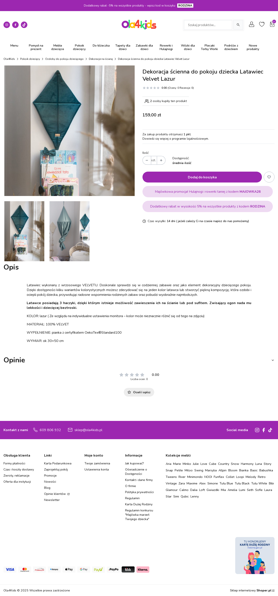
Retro (262, 477)
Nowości (50, 482)
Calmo (184, 490)
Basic (254, 470)
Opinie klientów (55, 494)
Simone (212, 483)
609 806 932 (50, 430)
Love (203, 464)
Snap (169, 470)
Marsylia (211, 470)
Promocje (50, 476)
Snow (235, 464)
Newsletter (52, 500)
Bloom (232, 470)
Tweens (171, 477)
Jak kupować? (134, 463)
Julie (196, 464)
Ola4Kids (9, 59)
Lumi (242, 490)
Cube (212, 464)
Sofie (259, 490)
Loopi (240, 477)
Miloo (189, 470)
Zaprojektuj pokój (56, 469)
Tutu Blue (226, 483)
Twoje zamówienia (97, 463)
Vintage (171, 483)
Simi (176, 496)
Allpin (222, 470)
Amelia (232, 490)
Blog (47, 488)
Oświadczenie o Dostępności (136, 471)
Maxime (192, 483)
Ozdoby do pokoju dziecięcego (64, 59)
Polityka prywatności (139, 492)
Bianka (243, 470)
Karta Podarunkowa (57, 463)
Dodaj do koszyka (202, 177)
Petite (179, 470)
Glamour (172, 490)
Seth (250, 490)
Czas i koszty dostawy (18, 469)
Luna (258, 464)
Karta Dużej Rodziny (138, 504)
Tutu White (259, 483)
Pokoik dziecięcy (30, 59)
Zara (182, 483)
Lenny (194, 496)
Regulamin (132, 498)
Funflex (219, 477)
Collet (230, 477)
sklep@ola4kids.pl (88, 430)
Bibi (271, 483)
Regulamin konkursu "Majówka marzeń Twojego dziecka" (139, 514)
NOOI (208, 477)
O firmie (130, 486)
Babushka (266, 470)
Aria (168, 464)
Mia (223, 490)
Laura (268, 490)
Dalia (193, 490)
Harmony (247, 464)
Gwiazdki (213, 490)
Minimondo (195, 477)
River (182, 477)
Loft (202, 490)
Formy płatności (14, 463)
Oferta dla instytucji (17, 482)
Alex (202, 483)
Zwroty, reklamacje (16, 476)
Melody (251, 477)
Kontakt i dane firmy (139, 480)
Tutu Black (242, 483)
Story (267, 464)
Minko (187, 464)
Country (223, 464)
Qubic (185, 496)
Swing (198, 470)
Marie (177, 464)
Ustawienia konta (96, 469)
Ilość (145, 153)
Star (169, 496)
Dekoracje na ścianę (101, 59)
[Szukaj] (238, 25)
